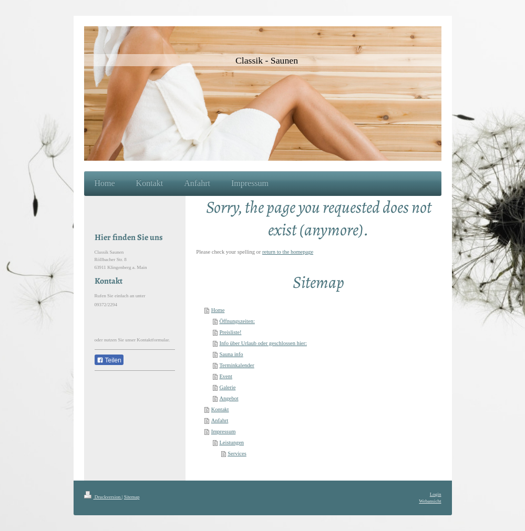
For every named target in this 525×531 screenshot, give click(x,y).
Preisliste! (230, 332)
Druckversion (103, 496)
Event (225, 376)
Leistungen (231, 442)
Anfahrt (220, 420)
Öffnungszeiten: (236, 321)
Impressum (223, 431)
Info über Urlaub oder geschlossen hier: (263, 343)
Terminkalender (236, 365)
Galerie (227, 387)
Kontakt (220, 409)
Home (218, 310)
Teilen (109, 360)
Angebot (228, 398)
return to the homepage (287, 252)
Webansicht (430, 501)
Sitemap (132, 496)
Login (435, 494)
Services (237, 453)
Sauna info (231, 354)
